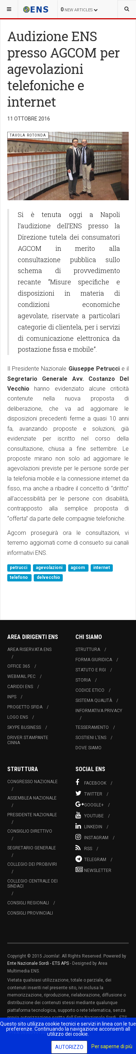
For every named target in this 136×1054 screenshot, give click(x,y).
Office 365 (18, 666)
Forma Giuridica (93, 659)
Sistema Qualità (93, 700)
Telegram (90, 859)
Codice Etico (89, 690)
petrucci (19, 567)
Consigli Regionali (28, 902)
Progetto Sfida (24, 707)
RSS (83, 848)
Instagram (91, 837)
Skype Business (24, 727)
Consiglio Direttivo (29, 831)
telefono (19, 577)
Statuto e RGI (90, 669)
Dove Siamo (88, 747)
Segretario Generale (31, 847)
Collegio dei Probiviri (32, 864)
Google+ (89, 804)
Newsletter (93, 870)
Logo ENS (17, 717)
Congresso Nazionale (32, 781)
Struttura (87, 649)
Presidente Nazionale (32, 814)
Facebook (90, 782)
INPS (11, 696)
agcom (78, 567)
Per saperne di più (111, 1046)
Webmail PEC (21, 676)
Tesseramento (92, 727)
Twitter (88, 793)
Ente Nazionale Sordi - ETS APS (38, 963)
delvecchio (48, 577)
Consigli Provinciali (30, 913)
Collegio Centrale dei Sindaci (32, 884)
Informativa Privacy (98, 710)
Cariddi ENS (20, 686)
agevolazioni (49, 567)
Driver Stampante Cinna (27, 740)
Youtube (89, 815)
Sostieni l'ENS (90, 737)
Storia (83, 680)
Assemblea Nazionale (32, 798)
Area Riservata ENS (29, 649)
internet (101, 567)
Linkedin (88, 826)
